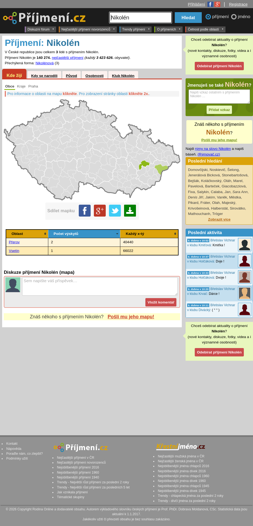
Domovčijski (198, 170)
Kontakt (12, 444)
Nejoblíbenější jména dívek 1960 (182, 481)
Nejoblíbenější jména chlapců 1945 (183, 486)
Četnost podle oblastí (206, 29)
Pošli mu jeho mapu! (131, 316)
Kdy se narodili (44, 76)
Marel (237, 181)
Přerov (14, 242)
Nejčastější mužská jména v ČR (181, 456)
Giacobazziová (234, 186)
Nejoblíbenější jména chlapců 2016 (183, 466)
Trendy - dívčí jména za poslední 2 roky (187, 501)
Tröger (217, 214)
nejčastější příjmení (67, 58)
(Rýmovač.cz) (209, 154)
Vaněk (222, 197)
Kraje (21, 86)
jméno (244, 16)
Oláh (227, 181)
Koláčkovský (211, 181)
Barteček (212, 186)
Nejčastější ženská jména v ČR (180, 461)
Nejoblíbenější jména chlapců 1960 (183, 476)
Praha (33, 86)
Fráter (205, 203)
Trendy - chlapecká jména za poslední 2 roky (190, 496)
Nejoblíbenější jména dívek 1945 (182, 491)
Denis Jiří (195, 197)
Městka (235, 197)
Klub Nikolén (123, 76)
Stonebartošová (234, 175)
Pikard (193, 203)
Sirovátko (237, 208)
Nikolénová (45, 63)
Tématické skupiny (70, 497)
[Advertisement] (92, 376)
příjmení (221, 16)
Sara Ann (240, 192)
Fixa (191, 192)
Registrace (238, 4)
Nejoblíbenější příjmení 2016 (78, 467)
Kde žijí (14, 75)
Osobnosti (95, 76)
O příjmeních (168, 29)
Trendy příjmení (136, 29)
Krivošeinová (198, 208)
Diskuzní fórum (41, 29)
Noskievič (217, 170)
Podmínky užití (17, 458)
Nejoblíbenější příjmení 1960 (78, 472)
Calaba (217, 192)
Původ (71, 76)
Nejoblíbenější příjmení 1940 (78, 477)
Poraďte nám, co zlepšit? (24, 454)
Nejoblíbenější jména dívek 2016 (182, 471)
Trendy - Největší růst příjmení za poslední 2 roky (93, 482)
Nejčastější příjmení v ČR (75, 458)
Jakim (210, 197)
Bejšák (193, 181)
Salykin (203, 192)
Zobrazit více (219, 219)
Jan (227, 192)
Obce (9, 86)
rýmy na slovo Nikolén (213, 149)
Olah (216, 203)
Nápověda (13, 449)
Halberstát (219, 208)
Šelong (233, 170)
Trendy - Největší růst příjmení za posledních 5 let (93, 487)
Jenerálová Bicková (204, 175)
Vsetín (14, 251)
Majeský (228, 203)
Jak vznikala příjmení (72, 492)
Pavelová (195, 186)
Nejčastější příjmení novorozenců (88, 29)
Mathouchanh (199, 214)
